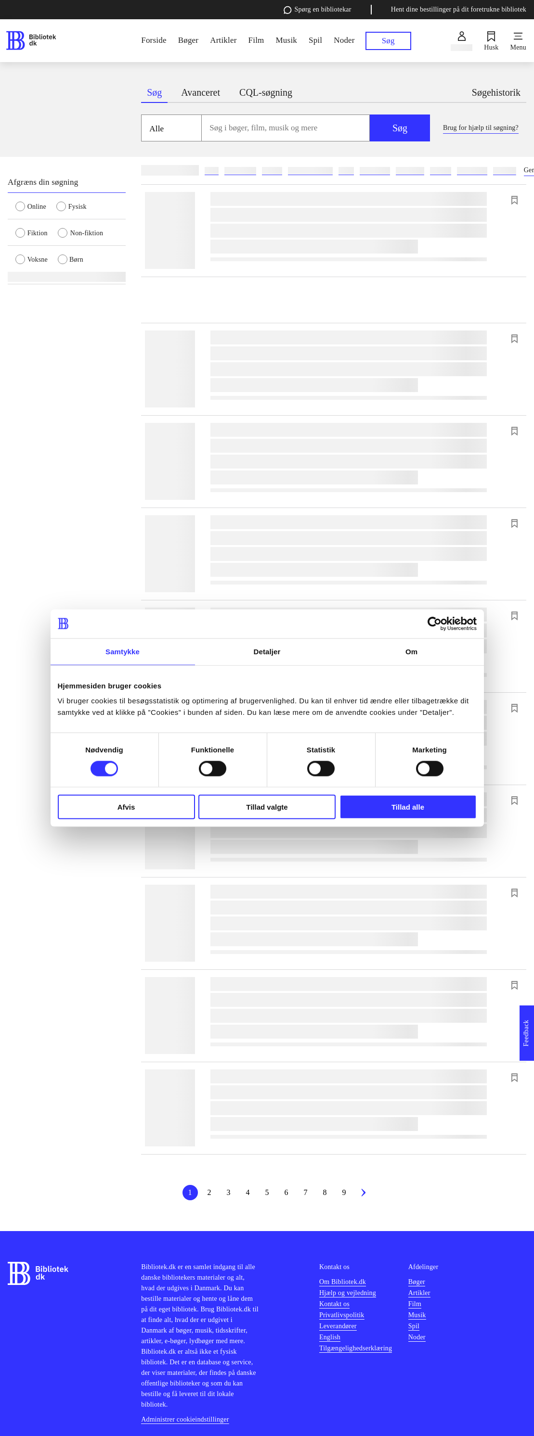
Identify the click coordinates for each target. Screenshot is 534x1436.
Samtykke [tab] (122, 651)
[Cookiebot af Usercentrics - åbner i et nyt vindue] (434, 623)
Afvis (126, 807)
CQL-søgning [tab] (265, 92)
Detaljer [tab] (267, 651)
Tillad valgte (266, 807)
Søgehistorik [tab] (496, 92)
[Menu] (518, 41)
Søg (399, 128)
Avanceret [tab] (200, 92)
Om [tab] (411, 651)
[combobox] (285, 127)
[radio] (35, 206)
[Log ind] (461, 41)
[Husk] (491, 41)
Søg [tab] (154, 92)
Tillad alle (407, 807)
